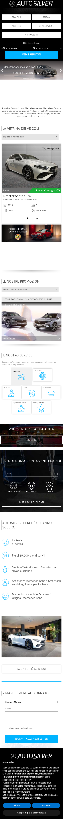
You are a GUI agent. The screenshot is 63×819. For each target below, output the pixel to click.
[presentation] (2, 70)
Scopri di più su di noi (31, 666)
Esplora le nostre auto (13, 136)
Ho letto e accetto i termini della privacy (20, 725)
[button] (24, 78)
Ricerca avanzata (40, 48)
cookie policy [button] (24, 780)
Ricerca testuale (10, 48)
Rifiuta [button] (17, 805)
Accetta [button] (46, 805)
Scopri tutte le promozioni (15, 289)
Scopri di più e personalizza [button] (31, 812)
